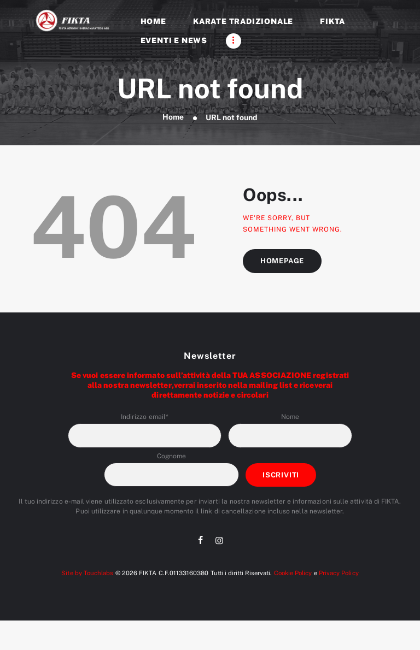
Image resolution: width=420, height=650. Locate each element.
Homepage (283, 261)
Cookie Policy (292, 573)
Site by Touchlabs (87, 573)
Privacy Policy (338, 573)
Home (173, 117)
